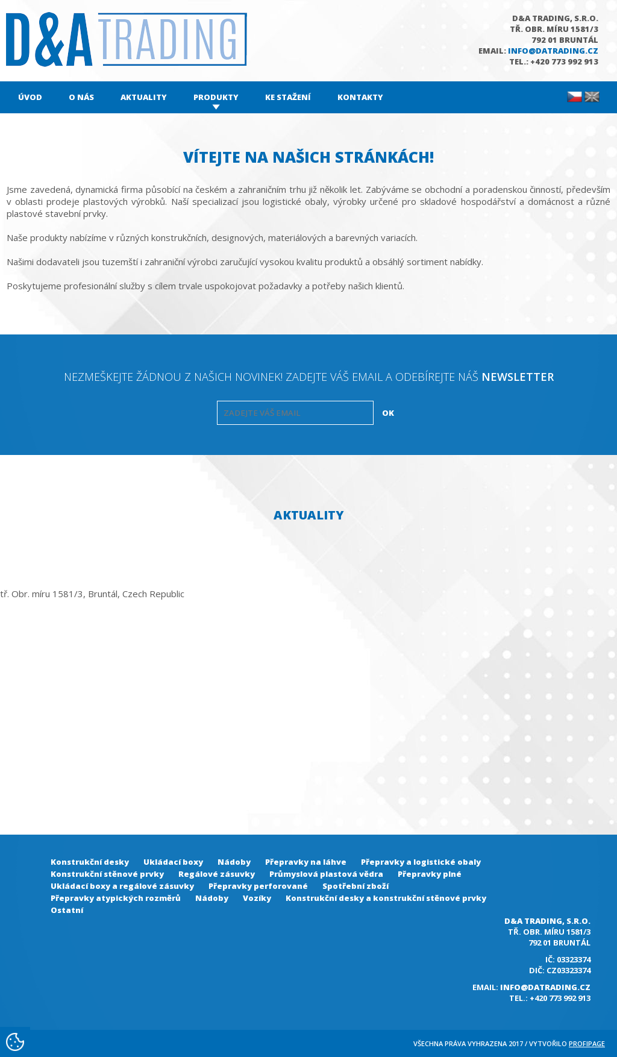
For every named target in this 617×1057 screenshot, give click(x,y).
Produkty (216, 97)
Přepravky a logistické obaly (421, 861)
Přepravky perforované (258, 885)
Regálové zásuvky (216, 873)
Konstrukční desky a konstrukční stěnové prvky (386, 897)
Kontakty (360, 97)
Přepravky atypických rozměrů (116, 897)
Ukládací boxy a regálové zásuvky (122, 885)
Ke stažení (288, 97)
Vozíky (257, 897)
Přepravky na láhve (305, 861)
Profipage (587, 1043)
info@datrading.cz (553, 50)
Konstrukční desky (90, 861)
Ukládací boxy (173, 861)
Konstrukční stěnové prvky (107, 873)
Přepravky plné (430, 873)
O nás (81, 97)
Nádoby (234, 861)
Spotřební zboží (355, 885)
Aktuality (144, 97)
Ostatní (67, 910)
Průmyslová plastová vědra (326, 873)
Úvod (30, 97)
